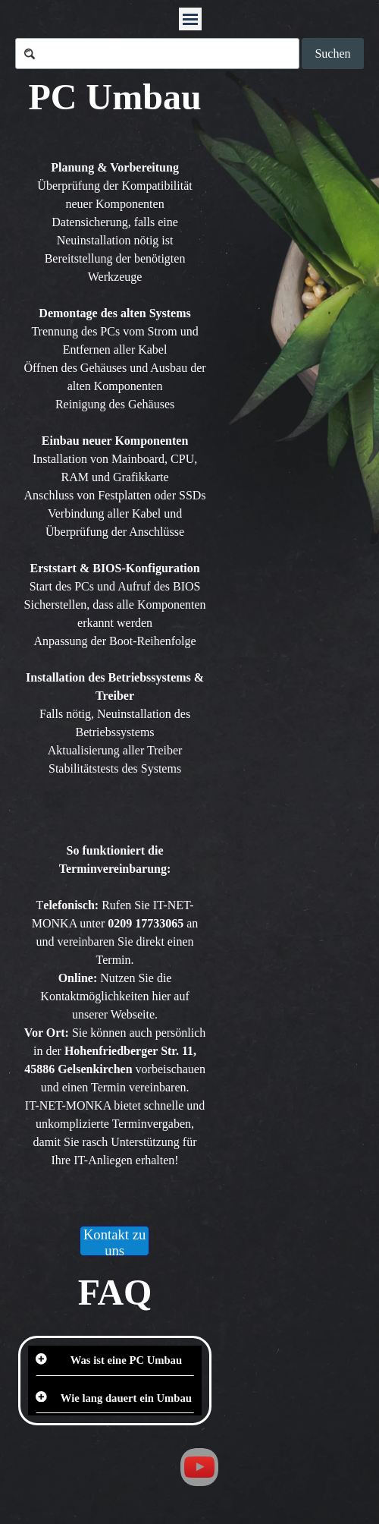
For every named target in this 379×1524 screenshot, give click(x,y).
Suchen (332, 53)
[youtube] (199, 1467)
